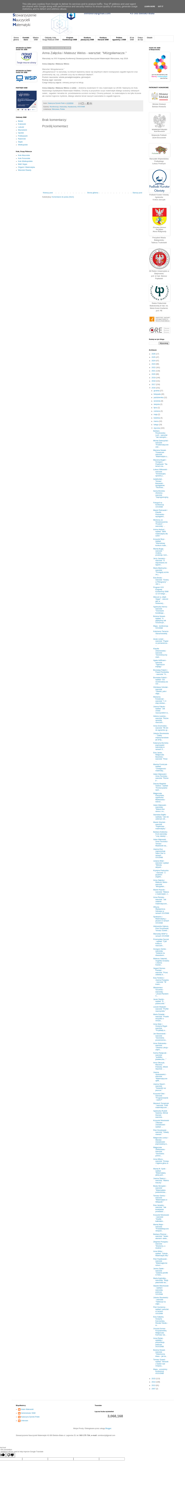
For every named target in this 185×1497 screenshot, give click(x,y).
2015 (154, 1379)
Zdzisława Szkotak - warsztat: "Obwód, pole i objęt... (161, 690)
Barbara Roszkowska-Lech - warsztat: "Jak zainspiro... (160, 434)
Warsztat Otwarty (24, 170)
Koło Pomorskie (24, 158)
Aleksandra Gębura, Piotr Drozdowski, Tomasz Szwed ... (161, 928)
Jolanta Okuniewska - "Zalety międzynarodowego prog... (161, 736)
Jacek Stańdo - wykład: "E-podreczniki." (159, 1001)
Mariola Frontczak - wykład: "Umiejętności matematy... (160, 767)
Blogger (108, 1428)
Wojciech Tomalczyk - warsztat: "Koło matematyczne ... (161, 1105)
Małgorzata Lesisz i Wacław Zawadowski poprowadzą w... (160, 1141)
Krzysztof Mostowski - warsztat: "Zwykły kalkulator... (161, 1218)
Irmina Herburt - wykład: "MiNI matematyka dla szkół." (160, 533)
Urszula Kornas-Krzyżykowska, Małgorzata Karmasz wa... (160, 1332)
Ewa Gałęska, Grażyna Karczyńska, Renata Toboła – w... (160, 1321)
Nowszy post (48, 193)
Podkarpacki (23, 136)
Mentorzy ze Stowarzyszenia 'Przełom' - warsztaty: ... (160, 523)
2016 (154, 388)
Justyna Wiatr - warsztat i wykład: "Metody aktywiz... (161, 864)
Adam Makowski (27, 1409)
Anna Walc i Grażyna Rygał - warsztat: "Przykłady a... (160, 1027)
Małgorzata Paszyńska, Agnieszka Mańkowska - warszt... (159, 797)
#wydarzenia (72, 107)
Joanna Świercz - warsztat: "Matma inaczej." (161, 1180)
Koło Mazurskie (24, 155)
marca (156, 421)
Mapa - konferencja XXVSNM (160, 627)
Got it (160, 7)
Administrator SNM (28, 1413)
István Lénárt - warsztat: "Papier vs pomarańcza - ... (160, 642)
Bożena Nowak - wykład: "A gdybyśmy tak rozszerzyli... (159, 619)
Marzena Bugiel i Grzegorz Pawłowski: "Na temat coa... (160, 463)
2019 (154, 378)
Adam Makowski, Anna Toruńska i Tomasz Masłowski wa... (160, 842)
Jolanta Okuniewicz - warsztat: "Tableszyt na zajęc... (160, 1301)
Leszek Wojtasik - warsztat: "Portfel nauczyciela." (160, 1009)
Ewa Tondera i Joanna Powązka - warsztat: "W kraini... (161, 981)
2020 (154, 374)
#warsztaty (63, 107)
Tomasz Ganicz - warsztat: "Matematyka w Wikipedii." (160, 1199)
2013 (154, 1385)
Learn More (149, 7)
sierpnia (157, 404)
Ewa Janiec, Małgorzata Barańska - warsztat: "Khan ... (160, 757)
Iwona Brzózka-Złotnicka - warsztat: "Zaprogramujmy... (161, 495)
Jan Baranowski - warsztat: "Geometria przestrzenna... (160, 1037)
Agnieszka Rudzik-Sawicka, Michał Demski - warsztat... (160, 1114)
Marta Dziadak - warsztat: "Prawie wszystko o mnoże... (161, 1017)
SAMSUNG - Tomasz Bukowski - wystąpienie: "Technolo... (159, 483)
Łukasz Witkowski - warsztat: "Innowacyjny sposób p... (160, 473)
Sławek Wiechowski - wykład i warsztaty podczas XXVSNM (160, 1290)
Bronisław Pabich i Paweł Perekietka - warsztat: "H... (161, 672)
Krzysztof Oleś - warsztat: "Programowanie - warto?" (160, 1097)
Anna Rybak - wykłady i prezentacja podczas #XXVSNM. (158, 1342)
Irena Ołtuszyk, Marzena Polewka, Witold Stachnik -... (160, 1066)
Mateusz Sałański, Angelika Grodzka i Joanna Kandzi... (161, 962)
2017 (154, 384)
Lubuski (21, 127)
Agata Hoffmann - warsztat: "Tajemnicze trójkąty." (160, 663)
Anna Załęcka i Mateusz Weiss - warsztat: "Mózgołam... (160, 883)
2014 (154, 1382)
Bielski (20, 121)
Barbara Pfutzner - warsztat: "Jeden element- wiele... (160, 1236)
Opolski (21, 133)
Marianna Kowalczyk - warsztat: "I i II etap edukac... (159, 700)
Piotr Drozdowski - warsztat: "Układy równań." (161, 1132)
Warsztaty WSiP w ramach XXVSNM (161, 935)
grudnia (157, 391)
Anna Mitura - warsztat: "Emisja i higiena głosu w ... (161, 1162)
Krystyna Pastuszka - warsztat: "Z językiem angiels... (160, 874)
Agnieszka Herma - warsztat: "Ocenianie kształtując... (160, 610)
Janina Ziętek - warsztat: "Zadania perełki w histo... (160, 1272)
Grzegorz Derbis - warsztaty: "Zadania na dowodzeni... (160, 952)
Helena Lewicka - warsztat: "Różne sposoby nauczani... (160, 719)
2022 (154, 367)
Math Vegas (22, 164)
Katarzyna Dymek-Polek (30, 1417)
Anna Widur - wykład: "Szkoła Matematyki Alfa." (161, 1253)
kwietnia (157, 418)
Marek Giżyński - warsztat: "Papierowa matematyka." (159, 825)
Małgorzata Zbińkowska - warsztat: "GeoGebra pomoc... (159, 1151)
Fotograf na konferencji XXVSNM (158, 505)
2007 (154, 1389)
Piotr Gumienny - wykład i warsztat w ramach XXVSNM (161, 1310)
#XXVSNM (81, 107)
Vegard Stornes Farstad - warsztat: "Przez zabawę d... (160, 971)
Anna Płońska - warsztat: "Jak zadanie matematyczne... (160, 900)
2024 (154, 361)
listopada (157, 394)
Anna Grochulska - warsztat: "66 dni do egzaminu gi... (161, 728)
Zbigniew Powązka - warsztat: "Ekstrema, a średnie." (161, 1245)
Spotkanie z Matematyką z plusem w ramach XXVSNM (161, 920)
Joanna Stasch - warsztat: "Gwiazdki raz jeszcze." (159, 1087)
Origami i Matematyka (26, 167)
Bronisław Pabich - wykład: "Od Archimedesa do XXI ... (160, 681)
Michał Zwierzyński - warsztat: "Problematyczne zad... (161, 444)
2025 (154, 357)
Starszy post (137, 193)
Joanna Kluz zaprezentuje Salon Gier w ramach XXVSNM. (159, 853)
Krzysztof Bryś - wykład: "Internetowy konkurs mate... (160, 542)
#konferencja (54, 107)
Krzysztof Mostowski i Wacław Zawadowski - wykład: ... (161, 1123)
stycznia (157, 428)
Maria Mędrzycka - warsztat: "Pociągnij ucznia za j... (161, 571)
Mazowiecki (22, 130)
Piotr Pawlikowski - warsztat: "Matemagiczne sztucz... (160, 1262)
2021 (154, 371)
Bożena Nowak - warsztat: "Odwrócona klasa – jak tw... (160, 1353)
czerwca (157, 411)
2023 (154, 364)
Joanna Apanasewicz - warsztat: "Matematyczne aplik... (160, 1076)
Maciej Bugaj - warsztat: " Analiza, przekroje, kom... (160, 552)
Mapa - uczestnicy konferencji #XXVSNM (160, 1371)
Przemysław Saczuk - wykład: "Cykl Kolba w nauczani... (161, 942)
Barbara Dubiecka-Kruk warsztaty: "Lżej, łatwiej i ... (160, 834)
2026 (154, 354)
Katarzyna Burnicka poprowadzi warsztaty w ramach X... (160, 746)
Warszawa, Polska (58, 109)
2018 (154, 381)
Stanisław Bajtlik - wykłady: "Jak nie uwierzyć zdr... (161, 817)
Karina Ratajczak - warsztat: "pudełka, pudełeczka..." (160, 1056)
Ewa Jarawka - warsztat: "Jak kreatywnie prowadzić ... (159, 1208)
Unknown (24, 1421)
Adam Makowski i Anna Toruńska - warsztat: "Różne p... (160, 777)
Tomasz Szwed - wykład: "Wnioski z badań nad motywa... (160, 1363)
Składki (149, 38)
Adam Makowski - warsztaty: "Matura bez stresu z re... (160, 808)
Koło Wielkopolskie (25, 161)
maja (156, 414)
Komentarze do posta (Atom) (63, 197)
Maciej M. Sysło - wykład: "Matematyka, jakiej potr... (159, 1172)
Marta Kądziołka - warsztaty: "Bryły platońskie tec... (160, 1280)
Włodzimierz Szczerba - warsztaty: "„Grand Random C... (160, 992)
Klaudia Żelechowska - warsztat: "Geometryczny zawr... (160, 653)
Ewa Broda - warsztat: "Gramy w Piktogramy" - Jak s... (161, 581)
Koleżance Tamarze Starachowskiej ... (160, 633)
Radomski (22, 139)
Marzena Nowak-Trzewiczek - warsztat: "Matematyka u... (160, 453)
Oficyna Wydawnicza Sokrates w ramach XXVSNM (161, 910)
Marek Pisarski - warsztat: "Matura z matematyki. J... (161, 892)
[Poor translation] (10, 1455)
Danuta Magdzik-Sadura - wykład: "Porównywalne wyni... (160, 787)
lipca (156, 408)
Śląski (20, 142)
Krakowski (22, 124)
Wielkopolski (23, 145)
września (157, 401)
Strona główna (92, 193)
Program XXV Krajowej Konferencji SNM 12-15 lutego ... (160, 590)
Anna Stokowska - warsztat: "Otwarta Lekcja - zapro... (161, 1046)
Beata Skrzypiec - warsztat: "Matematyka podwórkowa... (160, 1189)
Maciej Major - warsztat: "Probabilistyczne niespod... (161, 1228)
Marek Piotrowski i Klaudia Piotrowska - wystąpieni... (160, 513)
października (159, 397)
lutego (156, 425)
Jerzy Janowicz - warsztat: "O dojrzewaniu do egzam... (160, 561)
